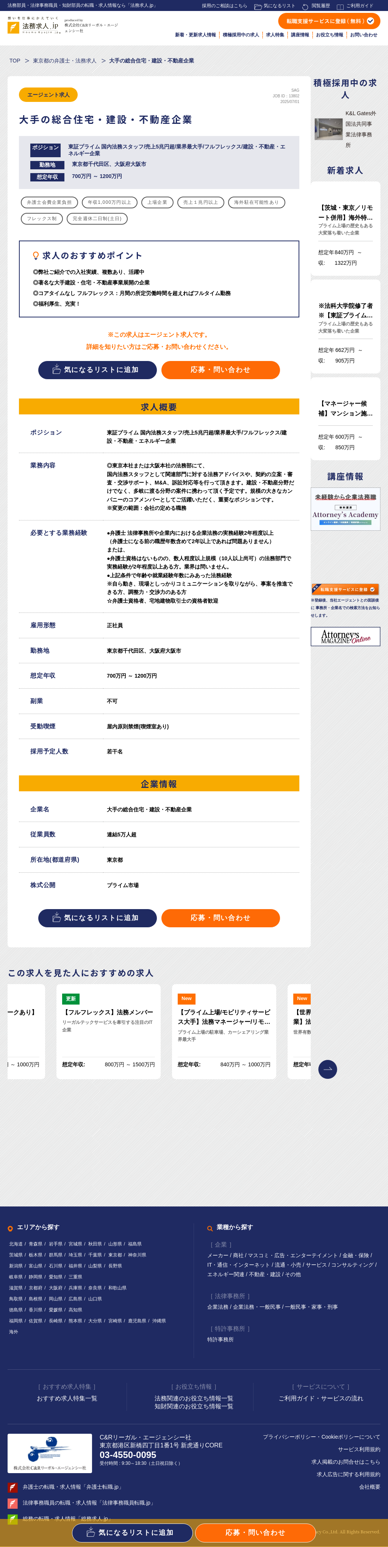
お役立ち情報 (329, 35)
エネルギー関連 (226, 1274)
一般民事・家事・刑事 (311, 1307)
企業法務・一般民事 (257, 1307)
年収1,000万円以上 (109, 202)
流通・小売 (289, 1265)
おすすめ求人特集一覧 (67, 1398)
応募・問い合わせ (220, 369)
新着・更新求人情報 (195, 35)
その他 (293, 1274)
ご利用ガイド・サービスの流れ (320, 1398)
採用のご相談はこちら (224, 5)
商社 (239, 1255)
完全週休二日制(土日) (97, 218)
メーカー (218, 1255)
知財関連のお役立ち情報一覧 (194, 1406)
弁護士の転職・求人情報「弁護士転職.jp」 (73, 1487)
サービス (317, 1265)
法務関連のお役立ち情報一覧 (194, 1398)
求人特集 (275, 35)
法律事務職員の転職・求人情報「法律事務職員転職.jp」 (89, 1503)
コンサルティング (353, 1265)
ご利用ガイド (360, 5)
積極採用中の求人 (241, 35)
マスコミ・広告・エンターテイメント (294, 1255)
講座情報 (300, 35)
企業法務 (218, 1307)
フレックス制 (42, 218)
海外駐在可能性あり (256, 202)
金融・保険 (357, 1255)
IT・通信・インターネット (239, 1265)
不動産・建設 (265, 1274)
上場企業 (157, 202)
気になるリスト (280, 5)
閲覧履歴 (321, 5)
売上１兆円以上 (200, 202)
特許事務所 (220, 1340)
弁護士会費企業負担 (49, 202)
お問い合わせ (363, 35)
